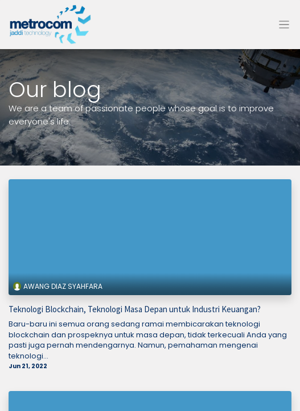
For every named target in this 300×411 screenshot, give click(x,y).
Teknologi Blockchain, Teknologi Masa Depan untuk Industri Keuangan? (135, 309)
